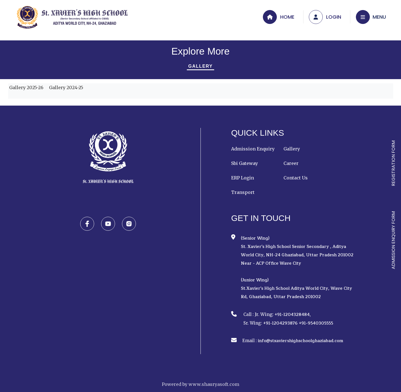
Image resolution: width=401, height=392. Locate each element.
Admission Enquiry (253, 149)
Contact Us (295, 178)
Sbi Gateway (244, 163)
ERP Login (242, 178)
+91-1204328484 (292, 314)
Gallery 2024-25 (65, 87)
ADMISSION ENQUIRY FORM (393, 240)
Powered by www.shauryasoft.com (200, 384)
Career (291, 163)
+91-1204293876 (280, 323)
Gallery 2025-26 (25, 87)
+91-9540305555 (316, 323)
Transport (243, 192)
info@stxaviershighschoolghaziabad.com (300, 340)
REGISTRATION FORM (393, 163)
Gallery (200, 66)
